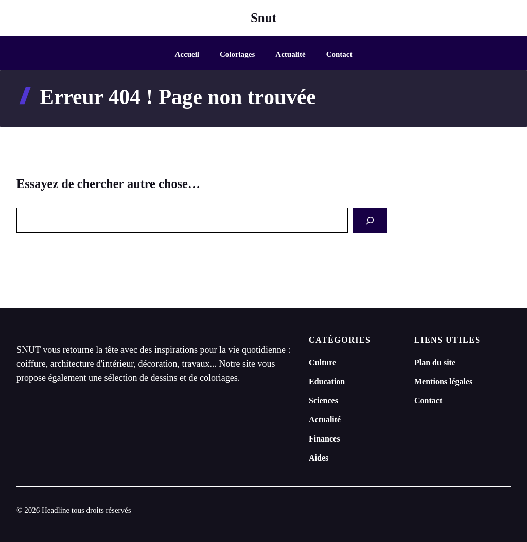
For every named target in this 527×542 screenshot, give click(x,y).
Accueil (187, 54)
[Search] (370, 220)
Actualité (290, 54)
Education (327, 381)
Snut (263, 18)
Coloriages (237, 54)
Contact (339, 54)
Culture (322, 362)
